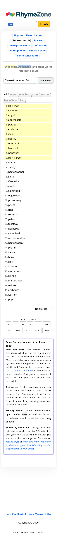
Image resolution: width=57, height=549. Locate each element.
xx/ (9, 330)
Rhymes (18, 35)
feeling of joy (12, 441)
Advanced (45, 80)
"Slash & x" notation (22, 370)
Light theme (20, 532)
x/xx (28, 330)
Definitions (40, 45)
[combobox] (20, 80)
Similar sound (37, 50)
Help (8, 514)
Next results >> (42, 308)
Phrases (39, 40)
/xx (38, 324)
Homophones (18, 50)
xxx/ (47, 330)
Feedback (18, 514)
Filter (24, 414)
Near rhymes (34, 35)
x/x (46, 324)
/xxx (18, 330)
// (30, 324)
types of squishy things (31, 445)
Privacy (29, 514)
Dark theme (37, 532)
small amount (30, 441)
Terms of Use (43, 514)
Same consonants (27, 55)
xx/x (37, 330)
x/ (23, 324)
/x (15, 324)
